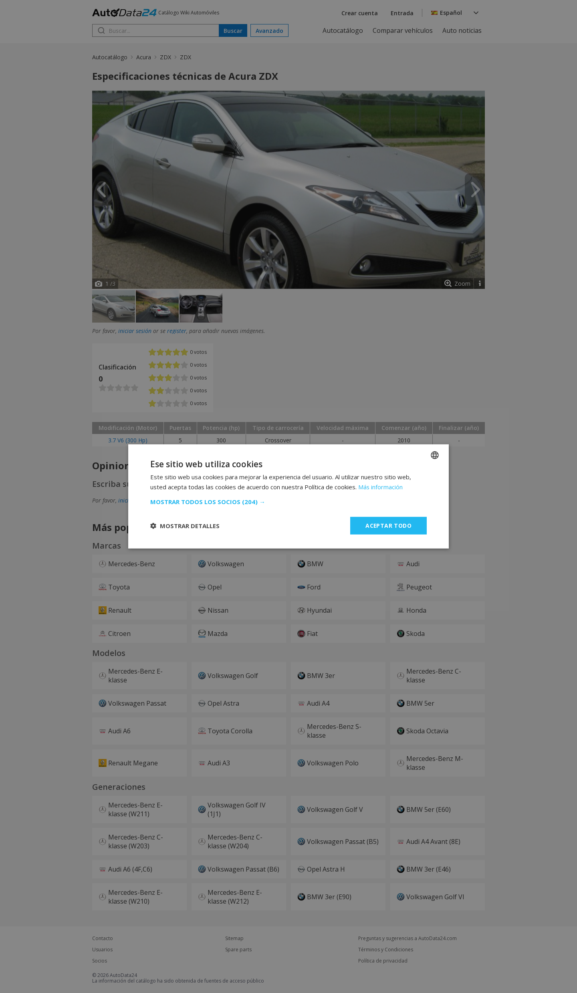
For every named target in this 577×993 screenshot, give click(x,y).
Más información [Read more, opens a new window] (380, 487)
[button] (288, 501)
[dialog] (288, 496)
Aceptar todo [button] (388, 525)
